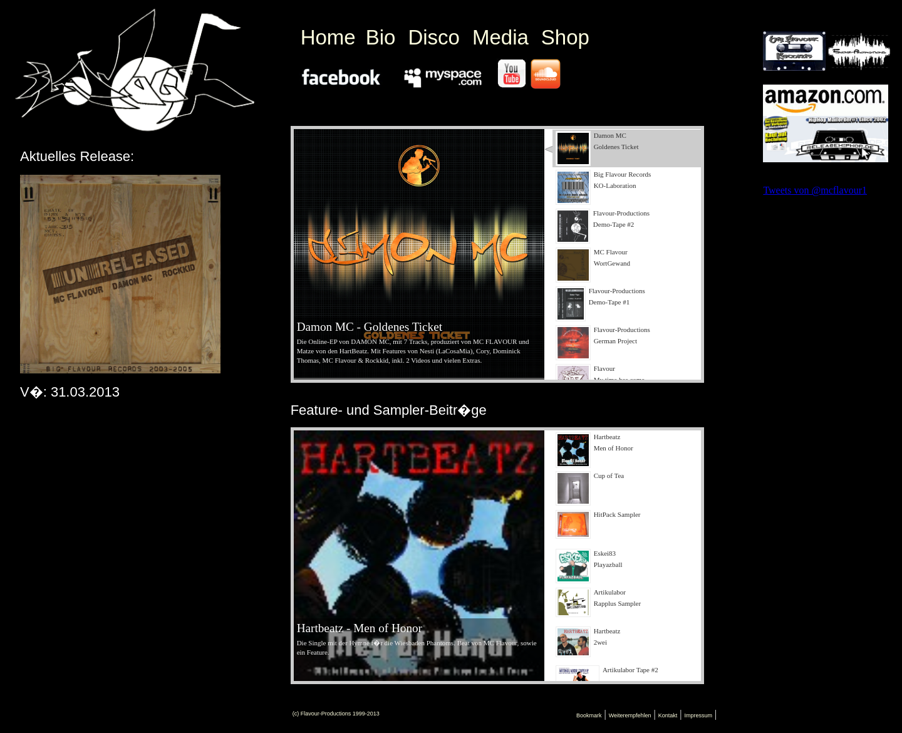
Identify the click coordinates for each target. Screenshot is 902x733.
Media (500, 37)
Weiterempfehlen (630, 715)
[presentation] (626, 148)
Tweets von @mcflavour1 (815, 190)
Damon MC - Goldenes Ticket (369, 326)
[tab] (622, 148)
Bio (381, 37)
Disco (434, 37)
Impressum (698, 715)
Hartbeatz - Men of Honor (359, 628)
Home (328, 37)
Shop (565, 37)
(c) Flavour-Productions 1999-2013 (336, 713)
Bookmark (589, 715)
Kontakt (668, 715)
